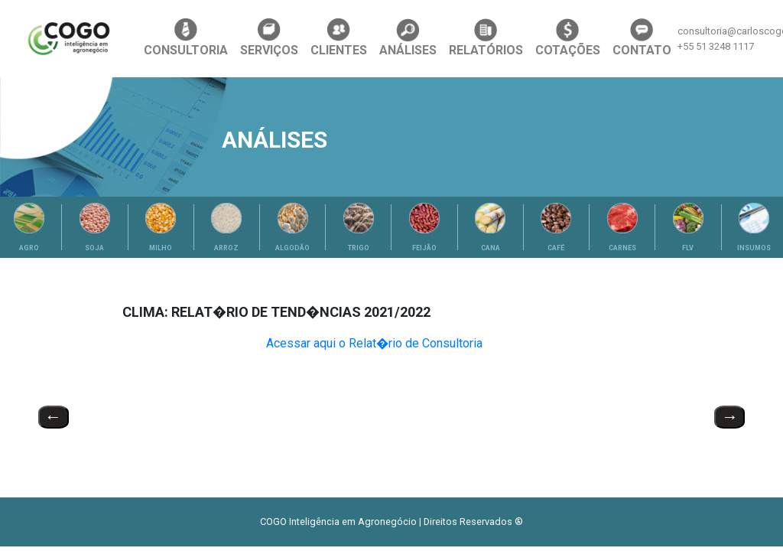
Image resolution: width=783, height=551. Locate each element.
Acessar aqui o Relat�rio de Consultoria (374, 343)
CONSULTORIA (186, 37)
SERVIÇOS (269, 37)
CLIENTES (338, 37)
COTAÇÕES (567, 37)
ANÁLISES (408, 37)
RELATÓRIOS (486, 37)
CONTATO (641, 37)
